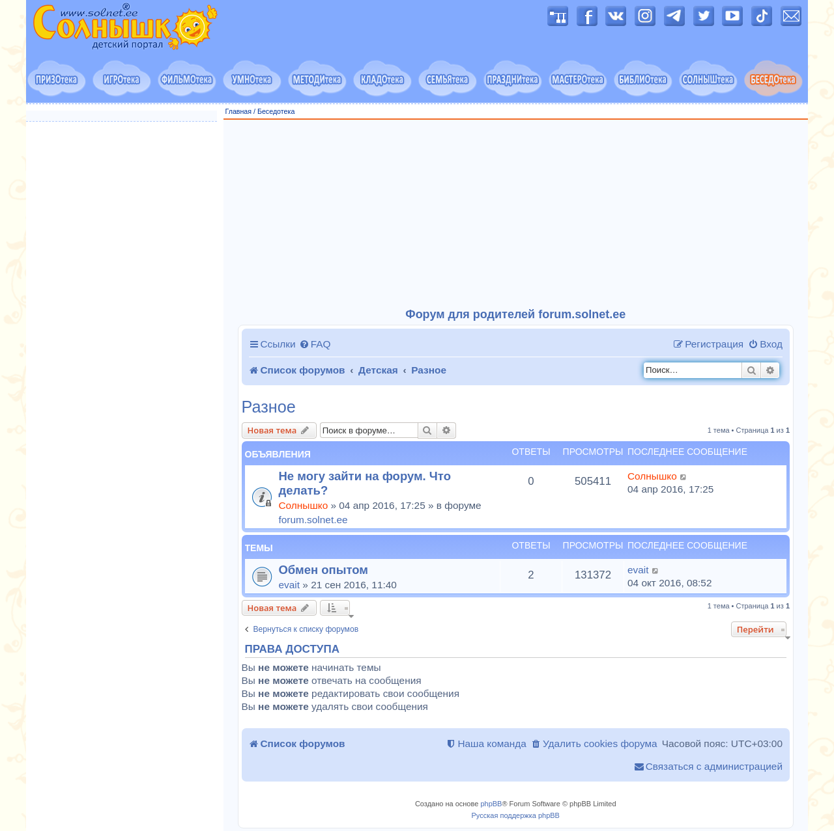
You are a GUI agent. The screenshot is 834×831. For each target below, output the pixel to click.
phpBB (491, 804)
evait (289, 584)
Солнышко (303, 505)
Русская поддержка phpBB (516, 815)
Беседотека (276, 111)
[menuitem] (315, 344)
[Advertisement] (516, 214)
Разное (269, 407)
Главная (238, 111)
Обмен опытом (323, 570)
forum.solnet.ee (313, 519)
